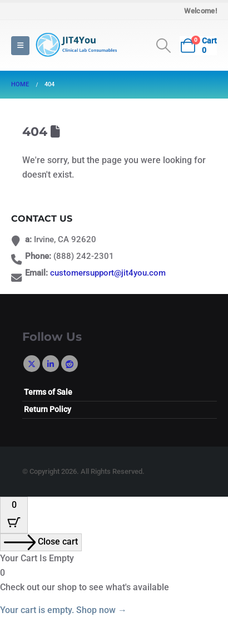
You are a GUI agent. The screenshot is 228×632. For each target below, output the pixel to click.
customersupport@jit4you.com (108, 273)
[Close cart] (41, 542)
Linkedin (50, 363)
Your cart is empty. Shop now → (63, 610)
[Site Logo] (75, 45)
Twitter (31, 363)
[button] (20, 45)
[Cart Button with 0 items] (14, 515)
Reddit (69, 363)
